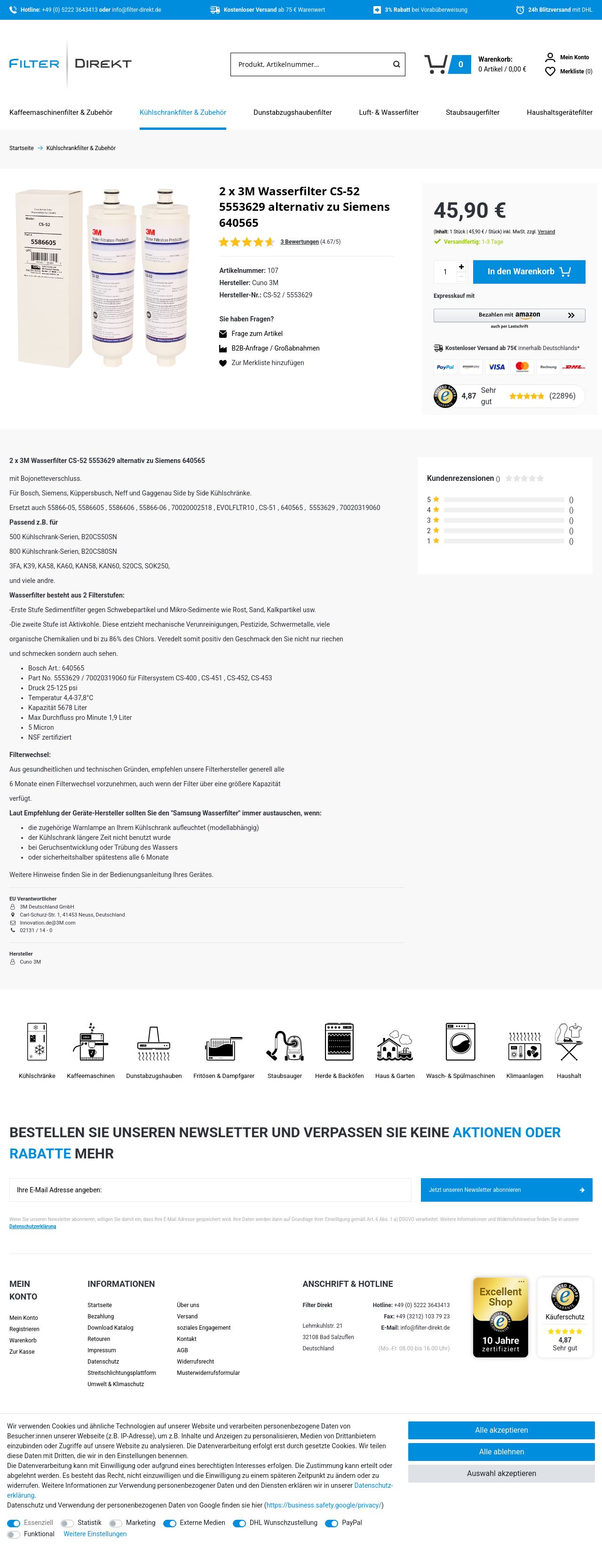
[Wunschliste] (569, 71)
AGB (182, 1342)
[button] (505, 309)
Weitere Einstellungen (95, 1534)
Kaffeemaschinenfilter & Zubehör (60, 112)
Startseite (99, 1296)
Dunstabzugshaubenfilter (292, 112)
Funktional (39, 1534)
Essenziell (38, 1522)
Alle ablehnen (501, 1451)
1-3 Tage (464, 232)
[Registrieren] (29, 1320)
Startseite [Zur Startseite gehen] (21, 148)
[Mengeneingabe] (436, 262)
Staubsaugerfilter (472, 112)
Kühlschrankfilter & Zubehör (183, 112)
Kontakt (186, 1330)
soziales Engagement (203, 1319)
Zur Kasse (22, 1343)
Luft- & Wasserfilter (389, 112)
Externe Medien (202, 1522)
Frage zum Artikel (257, 333)
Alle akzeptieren (501, 1430)
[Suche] (396, 64)
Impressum (101, 1342)
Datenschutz (103, 1353)
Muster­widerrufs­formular (208, 1364)
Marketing (141, 1522)
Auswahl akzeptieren (501, 1473)
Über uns (188, 1296)
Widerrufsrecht (195, 1353)
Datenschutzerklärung (32, 1218)
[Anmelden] (567, 57)
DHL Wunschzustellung (283, 1522)
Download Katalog (110, 1319)
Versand (537, 222)
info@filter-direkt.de (136, 10)
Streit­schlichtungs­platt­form (121, 1364)
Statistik (90, 1522)
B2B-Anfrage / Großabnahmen (275, 348)
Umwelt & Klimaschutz (115, 1375)
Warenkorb (23, 1332)
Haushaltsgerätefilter (560, 112)
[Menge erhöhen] (452, 258)
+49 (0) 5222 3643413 (70, 10)
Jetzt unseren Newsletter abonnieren (507, 1181)
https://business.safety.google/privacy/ (324, 1505)
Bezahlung (100, 1308)
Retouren (98, 1330)
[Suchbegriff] (309, 64)
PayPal (352, 1522)
